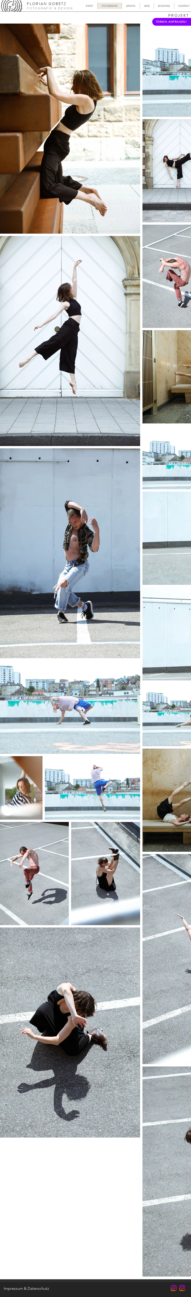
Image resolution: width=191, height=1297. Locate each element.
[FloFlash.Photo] (174, 1288)
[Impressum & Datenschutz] (26, 1288)
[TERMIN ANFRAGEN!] (171, 22)
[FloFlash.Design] (182, 1288)
